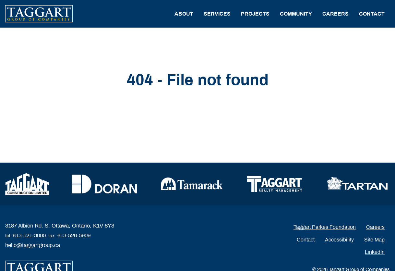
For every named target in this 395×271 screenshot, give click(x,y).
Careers (335, 14)
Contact (372, 14)
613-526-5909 (73, 235)
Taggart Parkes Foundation (324, 227)
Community (296, 14)
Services (217, 14)
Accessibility (339, 239)
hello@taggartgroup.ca (32, 245)
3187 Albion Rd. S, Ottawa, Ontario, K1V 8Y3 (59, 226)
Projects (255, 14)
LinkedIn (375, 252)
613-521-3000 (29, 235)
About (183, 14)
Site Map (374, 239)
